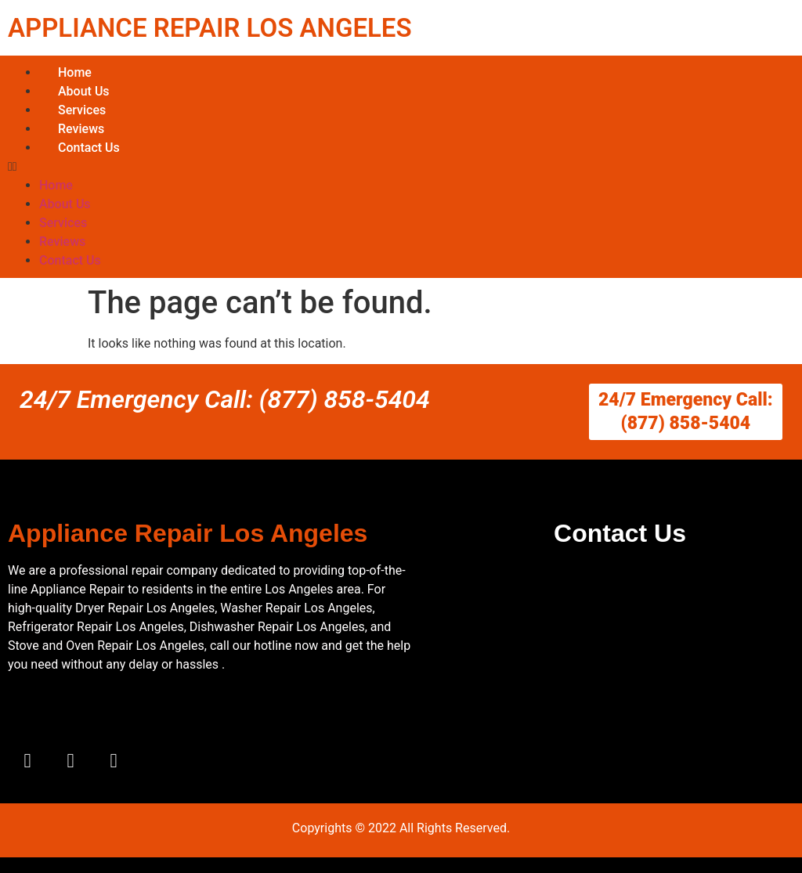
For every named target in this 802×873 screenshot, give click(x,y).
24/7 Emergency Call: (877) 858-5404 (225, 399)
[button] (401, 166)
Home (75, 72)
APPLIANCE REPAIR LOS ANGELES (210, 28)
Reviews (81, 128)
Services (82, 110)
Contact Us (89, 147)
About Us (84, 91)
